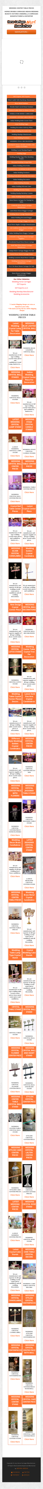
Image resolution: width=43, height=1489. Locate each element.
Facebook (15, 1472)
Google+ (26, 1475)
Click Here (15, 367)
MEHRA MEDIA (22, 1468)
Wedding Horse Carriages (21, 282)
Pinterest (15, 1475)
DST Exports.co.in (21, 288)
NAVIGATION (21, 32)
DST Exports (21, 284)
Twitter (25, 1472)
